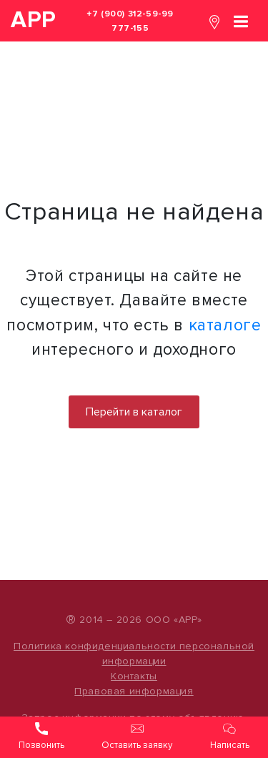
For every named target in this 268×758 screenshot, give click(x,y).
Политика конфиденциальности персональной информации (134, 653)
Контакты (134, 676)
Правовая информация (133, 691)
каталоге (225, 325)
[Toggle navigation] (240, 20)
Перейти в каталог (134, 412)
